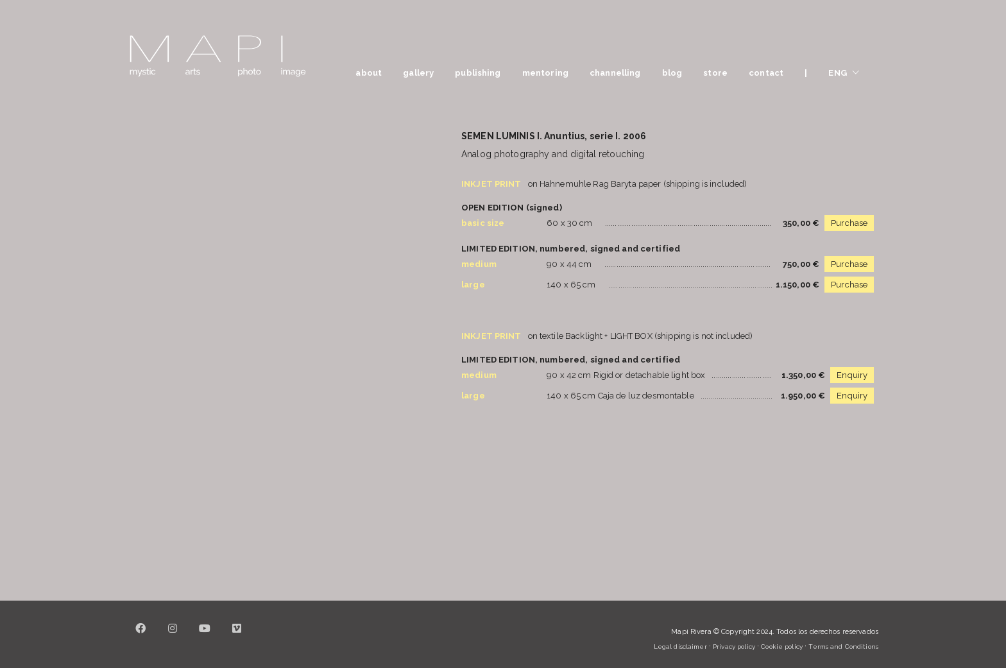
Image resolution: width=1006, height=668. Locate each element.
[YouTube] (204, 636)
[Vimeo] (237, 636)
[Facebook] (140, 636)
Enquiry (852, 375)
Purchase (849, 223)
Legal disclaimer (680, 646)
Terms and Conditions (843, 646)
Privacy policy (734, 646)
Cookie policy (782, 646)
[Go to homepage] (217, 56)
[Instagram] (172, 636)
